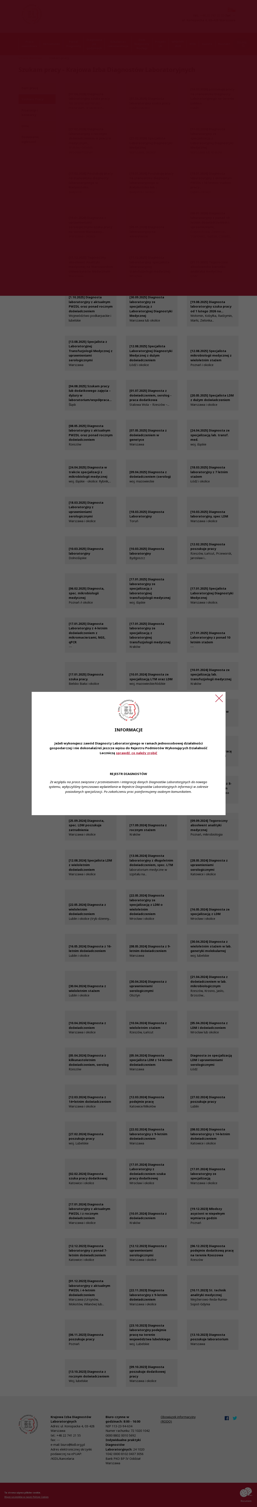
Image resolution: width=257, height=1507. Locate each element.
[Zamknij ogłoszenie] (219, 698)
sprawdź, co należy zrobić (136, 753)
